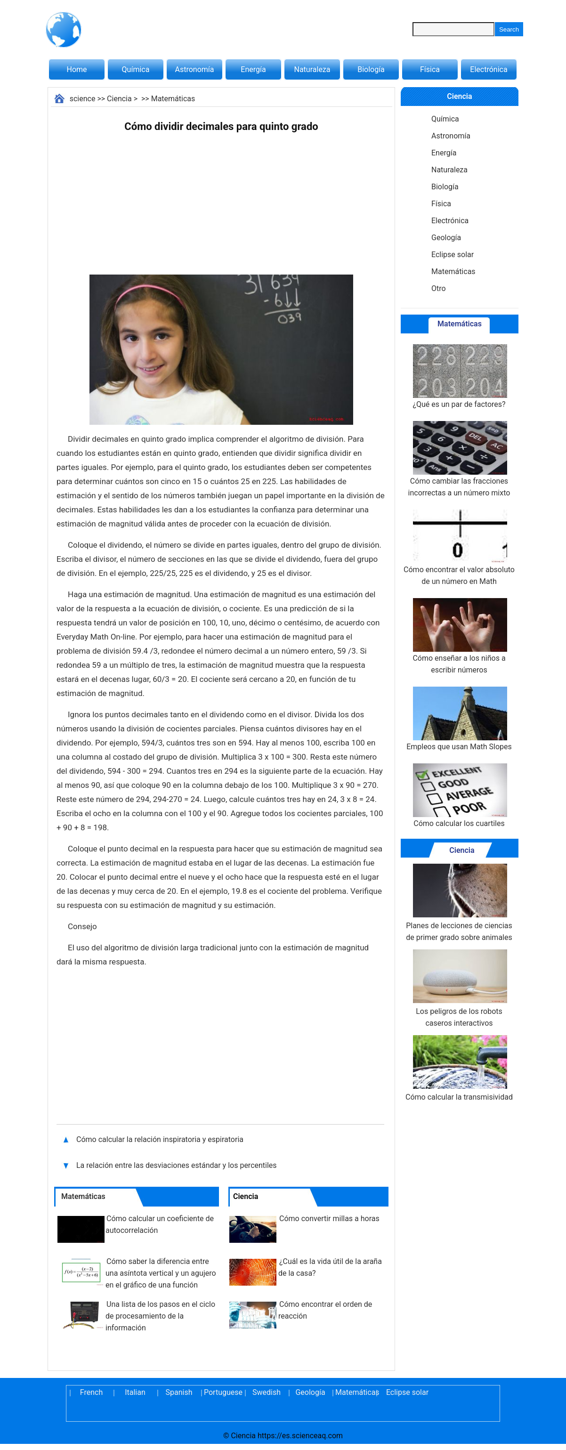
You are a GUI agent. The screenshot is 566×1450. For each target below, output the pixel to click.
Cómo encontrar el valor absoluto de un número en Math (459, 548)
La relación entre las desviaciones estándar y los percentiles (176, 1165)
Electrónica (488, 69)
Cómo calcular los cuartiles (459, 795)
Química (136, 69)
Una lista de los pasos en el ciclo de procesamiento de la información (160, 1316)
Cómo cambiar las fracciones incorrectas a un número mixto (459, 459)
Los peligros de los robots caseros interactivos (459, 988)
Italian (135, 1392)
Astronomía (194, 69)
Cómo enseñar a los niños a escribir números (459, 636)
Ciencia (119, 98)
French (91, 1392)
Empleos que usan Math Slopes (459, 719)
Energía (253, 69)
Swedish (266, 1392)
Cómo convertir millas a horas (329, 1218)
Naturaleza (312, 69)
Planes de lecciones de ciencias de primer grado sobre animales (459, 903)
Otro (438, 288)
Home (76, 69)
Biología (371, 69)
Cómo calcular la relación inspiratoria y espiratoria (160, 1139)
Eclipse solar (452, 254)
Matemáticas (173, 98)
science (83, 98)
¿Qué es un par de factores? (459, 376)
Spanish (179, 1392)
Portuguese (223, 1392)
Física (430, 69)
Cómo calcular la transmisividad (459, 1068)
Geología (446, 237)
